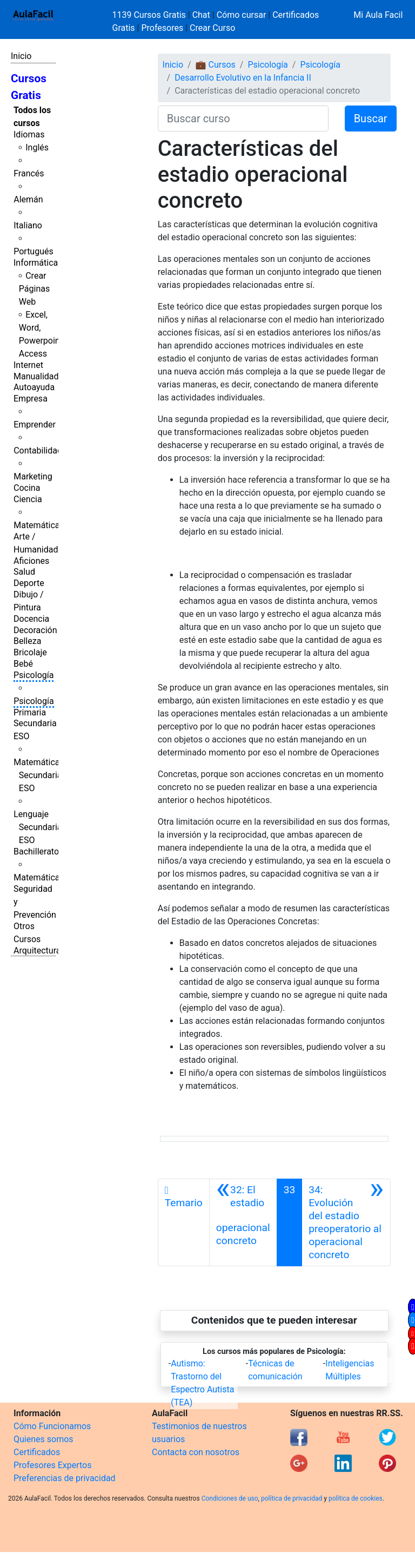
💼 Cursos (216, 65)
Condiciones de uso (230, 1498)
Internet (28, 365)
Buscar (370, 118)
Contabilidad (38, 450)
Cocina (27, 488)
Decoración (35, 630)
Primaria (30, 712)
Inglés (37, 147)
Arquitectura (37, 950)
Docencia (31, 619)
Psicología (33, 675)
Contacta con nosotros (195, 1452)
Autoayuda (34, 387)
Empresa (31, 398)
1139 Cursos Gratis (150, 15)
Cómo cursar (241, 15)
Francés (29, 173)
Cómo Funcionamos (52, 1426)
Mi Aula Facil (378, 15)
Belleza (27, 641)
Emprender (35, 424)
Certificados (37, 1452)
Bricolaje (30, 652)
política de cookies (356, 1498)
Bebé (23, 664)
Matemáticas (39, 525)
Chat (201, 15)
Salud (24, 572)
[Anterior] (243, 1222)
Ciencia (28, 499)
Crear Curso (212, 28)
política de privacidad (291, 1498)
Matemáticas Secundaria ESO (39, 775)
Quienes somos (43, 1439)
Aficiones (31, 561)
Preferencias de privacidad (65, 1478)
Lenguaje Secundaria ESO (38, 827)
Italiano (28, 225)
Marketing (33, 476)
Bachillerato (36, 851)
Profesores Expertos (52, 1465)
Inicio (21, 56)
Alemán (28, 199)
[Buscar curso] (243, 118)
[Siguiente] (346, 1222)
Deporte (29, 583)
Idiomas (29, 134)
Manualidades (41, 376)
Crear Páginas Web (34, 289)
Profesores (162, 28)
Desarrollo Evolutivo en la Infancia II (243, 78)
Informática (36, 263)
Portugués (33, 251)
